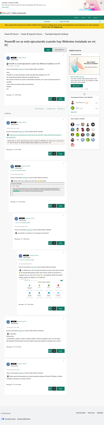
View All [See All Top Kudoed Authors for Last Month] (74, 112)
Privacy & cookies (80, 413)
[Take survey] (77, 85)
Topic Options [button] (59, 50)
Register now (58, 27)
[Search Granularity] (50, 21)
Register (76, 17)
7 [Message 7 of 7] (24, 304)
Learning (69, 13)
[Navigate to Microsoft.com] (5, 13)
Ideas (45, 13)
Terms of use (91, 413)
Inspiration (38, 13)
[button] (48, 50)
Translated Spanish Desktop (56, 34)
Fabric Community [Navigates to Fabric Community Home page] (19, 13)
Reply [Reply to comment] (60, 154)
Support (77, 13)
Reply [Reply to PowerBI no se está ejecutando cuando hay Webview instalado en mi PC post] (60, 99)
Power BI (21, 69)
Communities (53, 13)
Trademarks (100, 413)
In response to (18, 170)
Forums (30, 13)
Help (89, 17)
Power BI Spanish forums (31, 34)
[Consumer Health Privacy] (23, 419)
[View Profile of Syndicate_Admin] (21, 57)
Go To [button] (95, 17)
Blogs (61, 13)
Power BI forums (11, 34)
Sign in (83, 17)
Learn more (5, 7)
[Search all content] (80, 21)
